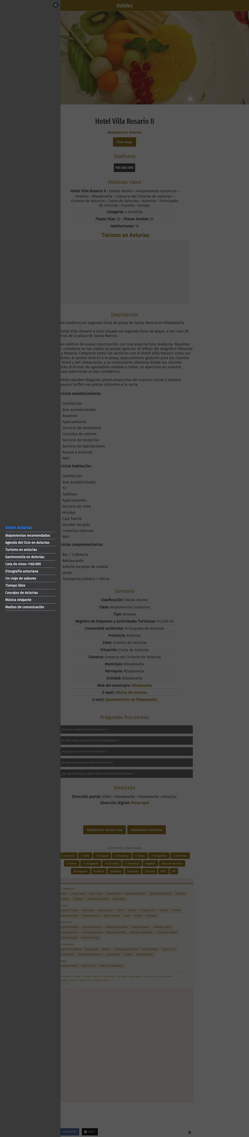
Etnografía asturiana (21, 571)
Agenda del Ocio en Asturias (27, 542)
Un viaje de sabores (20, 578)
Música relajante (18, 600)
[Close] (55, 5)
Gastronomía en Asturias (24, 557)
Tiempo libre (15, 585)
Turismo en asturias (21, 550)
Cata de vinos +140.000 (23, 564)
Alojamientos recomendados (27, 535)
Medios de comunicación (24, 607)
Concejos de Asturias (21, 593)
